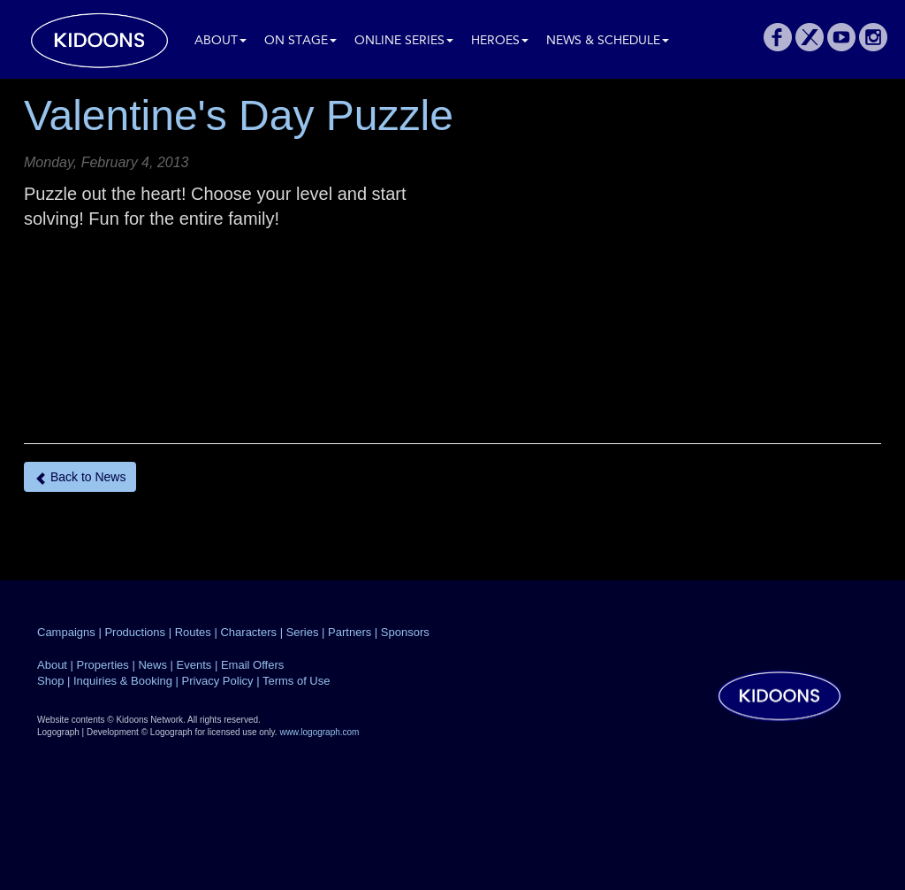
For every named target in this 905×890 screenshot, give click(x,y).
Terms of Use (296, 680)
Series (302, 632)
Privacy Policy (218, 680)
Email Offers (252, 664)
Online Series (403, 41)
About (220, 41)
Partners (349, 632)
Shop (50, 680)
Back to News (79, 477)
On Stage (300, 41)
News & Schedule (607, 41)
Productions (134, 632)
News (152, 664)
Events (194, 664)
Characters (248, 632)
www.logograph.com (319, 732)
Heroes (500, 41)
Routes (193, 632)
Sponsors (405, 632)
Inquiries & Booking (122, 680)
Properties (103, 664)
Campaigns (66, 632)
